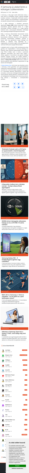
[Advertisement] (14, 107)
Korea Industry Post (6, 65)
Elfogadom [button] (17, 465)
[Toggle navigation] (26, 2)
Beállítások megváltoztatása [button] (17, 468)
